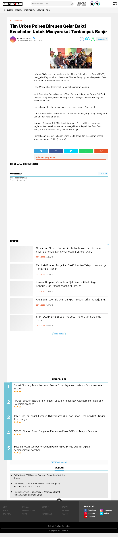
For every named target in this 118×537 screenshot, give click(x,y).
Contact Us (59, 529)
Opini (24, 517)
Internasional (35, 10)
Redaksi (50, 529)
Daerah (12, 10)
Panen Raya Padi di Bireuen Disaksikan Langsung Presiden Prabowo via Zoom (37, 488)
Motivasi (65, 514)
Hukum (6, 514)
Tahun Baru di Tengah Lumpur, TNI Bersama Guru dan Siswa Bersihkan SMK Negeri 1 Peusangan (57, 419)
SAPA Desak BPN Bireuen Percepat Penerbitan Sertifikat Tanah (70, 319)
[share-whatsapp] (93, 39)
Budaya (25, 510)
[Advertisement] (59, 357)
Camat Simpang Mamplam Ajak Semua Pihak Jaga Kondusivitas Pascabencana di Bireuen (70, 285)
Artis (5, 510)
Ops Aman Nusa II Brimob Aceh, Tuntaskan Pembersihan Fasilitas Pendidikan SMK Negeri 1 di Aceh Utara (72, 253)
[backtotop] (59, 504)
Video (59, 10)
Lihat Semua (59, 334)
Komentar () (102, 39)
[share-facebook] (82, 39)
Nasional (22, 10)
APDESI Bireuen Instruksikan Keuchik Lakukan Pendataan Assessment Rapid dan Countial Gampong (55, 403)
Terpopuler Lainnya (59, 465)
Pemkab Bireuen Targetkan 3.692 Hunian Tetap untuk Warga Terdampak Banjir (71, 268)
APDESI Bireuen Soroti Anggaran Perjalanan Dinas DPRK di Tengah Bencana (61, 436)
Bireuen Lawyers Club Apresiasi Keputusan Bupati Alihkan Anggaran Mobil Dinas (37, 497)
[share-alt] (41, 151)
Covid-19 (45, 510)
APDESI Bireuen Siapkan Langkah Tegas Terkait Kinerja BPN (71, 302)
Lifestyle (49, 10)
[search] (52, 3)
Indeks (68, 529)
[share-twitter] (87, 39)
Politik (65, 517)
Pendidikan (47, 517)
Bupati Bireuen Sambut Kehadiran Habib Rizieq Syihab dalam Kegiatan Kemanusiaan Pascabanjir (57, 452)
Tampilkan (103, 173)
